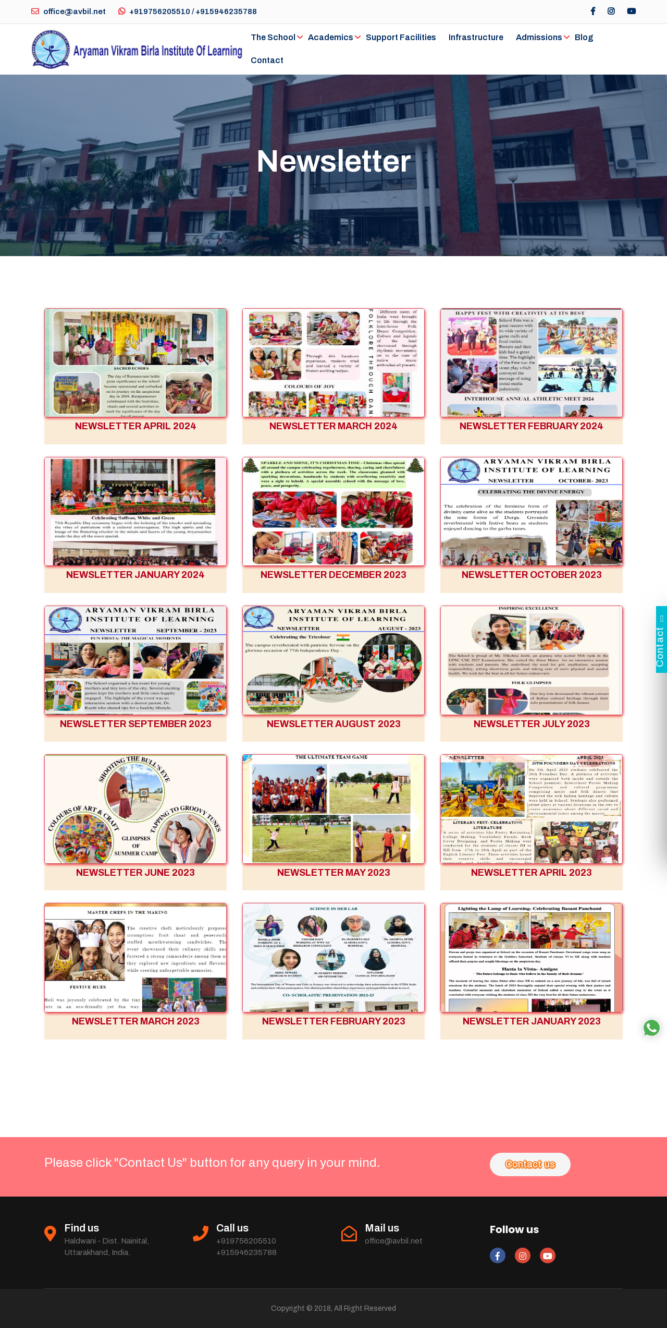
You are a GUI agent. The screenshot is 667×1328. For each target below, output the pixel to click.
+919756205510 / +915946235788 (187, 11)
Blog (584, 37)
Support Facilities (401, 37)
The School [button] (273, 37)
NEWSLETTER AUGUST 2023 (334, 724)
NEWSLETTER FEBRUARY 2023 (333, 1021)
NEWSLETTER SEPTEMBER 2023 (136, 724)
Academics (330, 37)
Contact (267, 60)
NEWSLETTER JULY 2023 (532, 724)
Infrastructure (476, 37)
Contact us (530, 1164)
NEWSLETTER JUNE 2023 (135, 872)
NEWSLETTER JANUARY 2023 (532, 1021)
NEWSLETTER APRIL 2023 (531, 872)
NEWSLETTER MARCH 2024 (333, 426)
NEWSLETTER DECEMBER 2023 (333, 575)
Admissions (539, 37)
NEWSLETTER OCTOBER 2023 (532, 575)
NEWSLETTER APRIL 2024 (135, 426)
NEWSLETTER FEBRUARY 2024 (531, 426)
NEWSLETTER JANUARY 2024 (135, 575)
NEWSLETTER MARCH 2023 (136, 1021)
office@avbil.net (68, 11)
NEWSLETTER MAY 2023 (333, 872)
